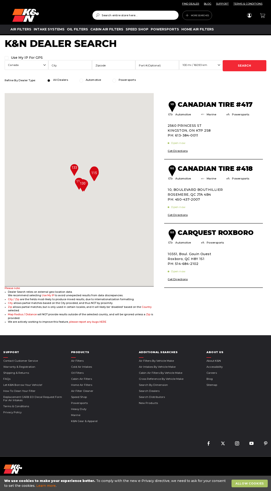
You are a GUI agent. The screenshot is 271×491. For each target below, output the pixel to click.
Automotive (93, 79)
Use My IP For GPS (27, 57)
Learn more (46, 486)
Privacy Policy (12, 412)
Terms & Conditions (16, 406)
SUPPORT (222, 3)
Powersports (127, 79)
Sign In (249, 15)
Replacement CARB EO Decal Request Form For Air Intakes (32, 398)
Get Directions (178, 151)
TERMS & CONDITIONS (247, 3)
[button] (94, 175)
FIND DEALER (190, 3)
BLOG (207, 3)
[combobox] (135, 15)
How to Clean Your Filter (19, 391)
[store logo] (49, 15)
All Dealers (60, 79)
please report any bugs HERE (87, 321)
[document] (136, 483)
